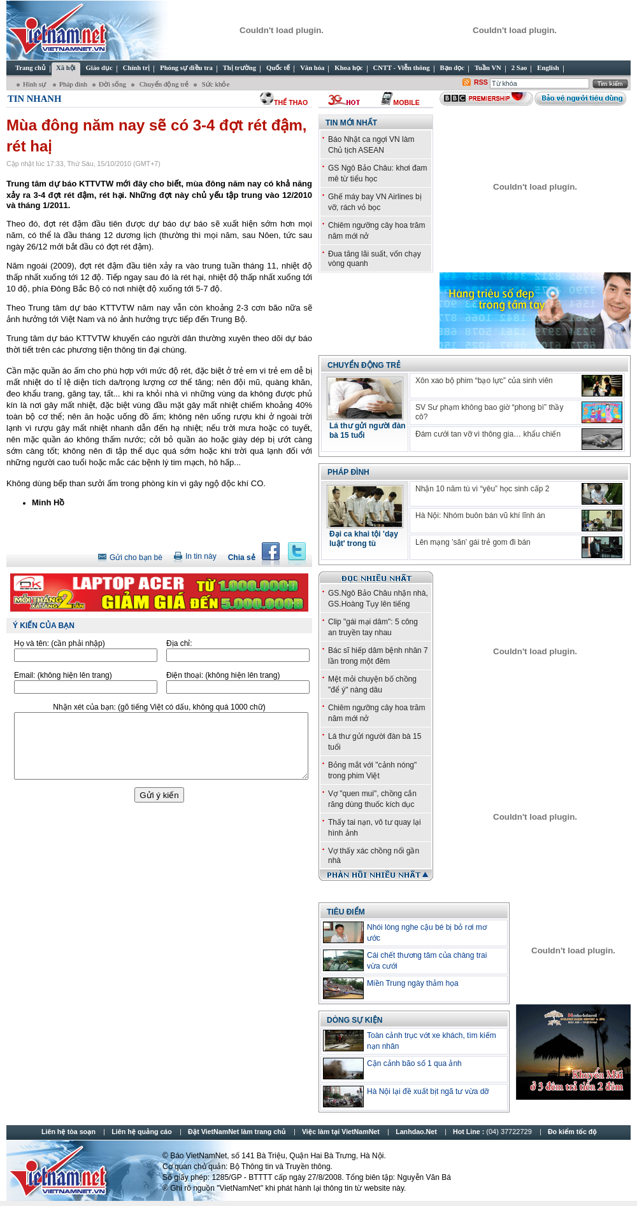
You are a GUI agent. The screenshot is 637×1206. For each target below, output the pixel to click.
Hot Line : (493, 1131)
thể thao (291, 102)
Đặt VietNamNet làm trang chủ (236, 1131)
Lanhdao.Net (416, 1131)
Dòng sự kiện (354, 1020)
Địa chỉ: (179, 643)
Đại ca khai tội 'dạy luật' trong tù (363, 538)
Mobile (406, 102)
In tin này (201, 556)
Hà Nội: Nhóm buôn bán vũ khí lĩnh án (480, 515)
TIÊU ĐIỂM (346, 912)
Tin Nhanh (34, 99)
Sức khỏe (214, 84)
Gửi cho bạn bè (136, 557)
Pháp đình (73, 84)
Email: (63, 675)
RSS (481, 82)
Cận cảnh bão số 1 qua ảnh (414, 1063)
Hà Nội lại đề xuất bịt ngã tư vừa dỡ (428, 1091)
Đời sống (112, 84)
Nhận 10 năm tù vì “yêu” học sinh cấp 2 (482, 488)
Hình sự (35, 84)
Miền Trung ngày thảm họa (413, 983)
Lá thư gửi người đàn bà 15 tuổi (367, 430)
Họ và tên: (59, 643)
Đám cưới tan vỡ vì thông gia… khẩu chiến (488, 434)
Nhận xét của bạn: (159, 707)
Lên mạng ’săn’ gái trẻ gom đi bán (473, 542)
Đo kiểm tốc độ (572, 1131)
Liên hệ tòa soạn (68, 1131)
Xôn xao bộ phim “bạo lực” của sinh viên (484, 380)
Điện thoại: (223, 675)
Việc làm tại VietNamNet (341, 1131)
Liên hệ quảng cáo (141, 1131)
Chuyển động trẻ (163, 84)
